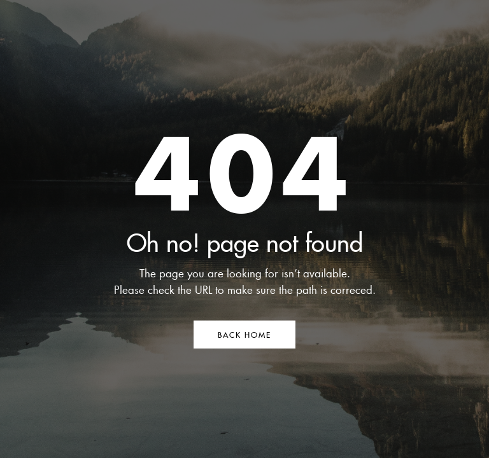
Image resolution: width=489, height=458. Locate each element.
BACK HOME (244, 334)
